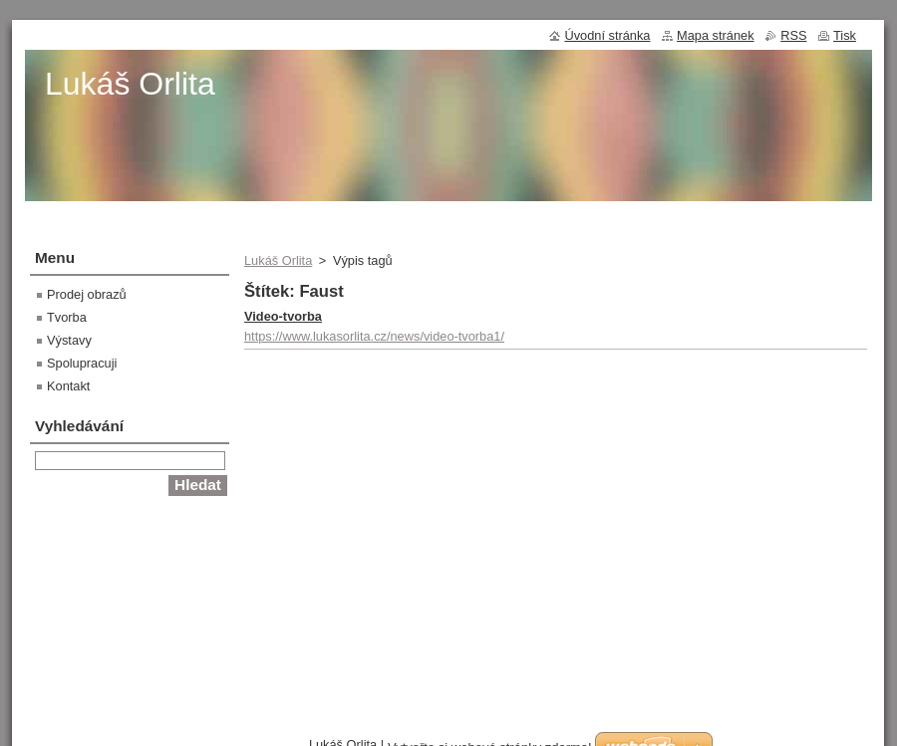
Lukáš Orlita (278, 260)
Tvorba (67, 317)
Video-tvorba (283, 316)
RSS (793, 35)
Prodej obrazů (87, 294)
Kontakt (68, 385)
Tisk (844, 35)
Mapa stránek (715, 35)
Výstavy (69, 340)
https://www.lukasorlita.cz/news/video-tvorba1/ (374, 336)
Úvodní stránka (607, 35)
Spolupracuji (82, 363)
